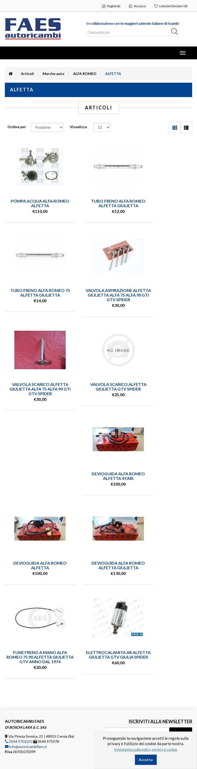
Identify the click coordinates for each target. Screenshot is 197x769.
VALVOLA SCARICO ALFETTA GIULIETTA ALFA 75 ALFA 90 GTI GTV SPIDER (98, 295)
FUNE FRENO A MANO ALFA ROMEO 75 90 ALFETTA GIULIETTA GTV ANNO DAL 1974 (163, 476)
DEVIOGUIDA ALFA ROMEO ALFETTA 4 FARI (163, 382)
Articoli (27, 73)
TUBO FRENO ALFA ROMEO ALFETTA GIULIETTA (98, 203)
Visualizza (78, 127)
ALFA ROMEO (84, 73)
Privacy (18, 718)
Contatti (19, 726)
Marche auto (53, 73)
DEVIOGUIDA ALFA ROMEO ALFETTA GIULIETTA (98, 471)
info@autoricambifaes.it (26, 662)
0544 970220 (18, 657)
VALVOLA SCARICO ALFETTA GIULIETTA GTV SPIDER (163, 292)
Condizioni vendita (27, 711)
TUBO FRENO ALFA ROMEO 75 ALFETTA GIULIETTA (163, 203)
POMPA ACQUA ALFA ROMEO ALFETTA (33, 203)
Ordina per (16, 127)
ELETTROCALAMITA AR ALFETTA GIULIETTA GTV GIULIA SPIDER (33, 572)
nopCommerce (36, 756)
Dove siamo (22, 734)
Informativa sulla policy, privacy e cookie (145, 749)
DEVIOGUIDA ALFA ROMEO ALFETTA (33, 471)
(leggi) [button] (187, 660)
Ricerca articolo (25, 703)
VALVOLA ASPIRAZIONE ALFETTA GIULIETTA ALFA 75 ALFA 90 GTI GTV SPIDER (34, 295)
